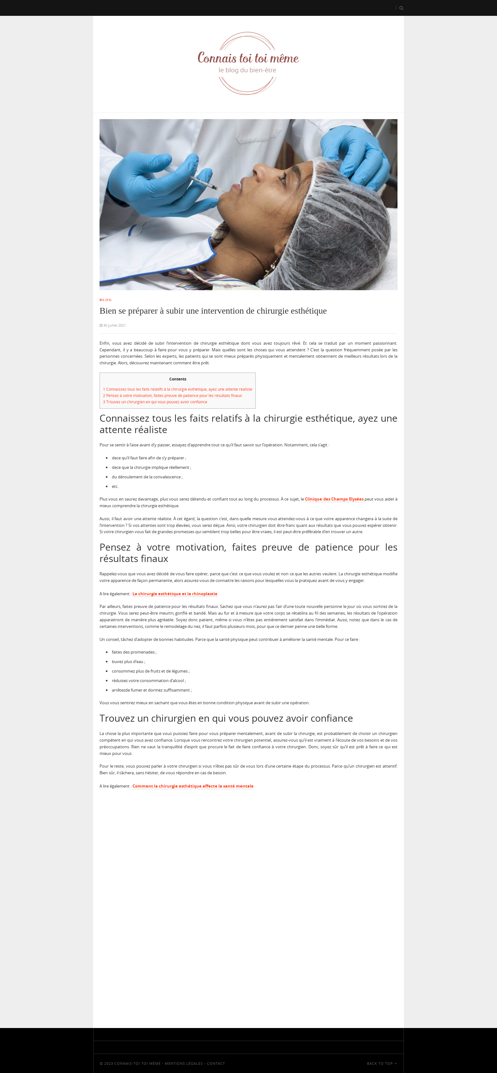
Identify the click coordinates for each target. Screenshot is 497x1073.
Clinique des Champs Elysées (334, 499)
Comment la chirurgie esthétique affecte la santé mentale (193, 786)
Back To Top (382, 1063)
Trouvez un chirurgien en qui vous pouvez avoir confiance (155, 402)
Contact (216, 1063)
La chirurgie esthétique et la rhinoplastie (174, 594)
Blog (106, 300)
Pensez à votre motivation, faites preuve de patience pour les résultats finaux (172, 395)
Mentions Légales (184, 1063)
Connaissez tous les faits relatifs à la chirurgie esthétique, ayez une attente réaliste (177, 389)
